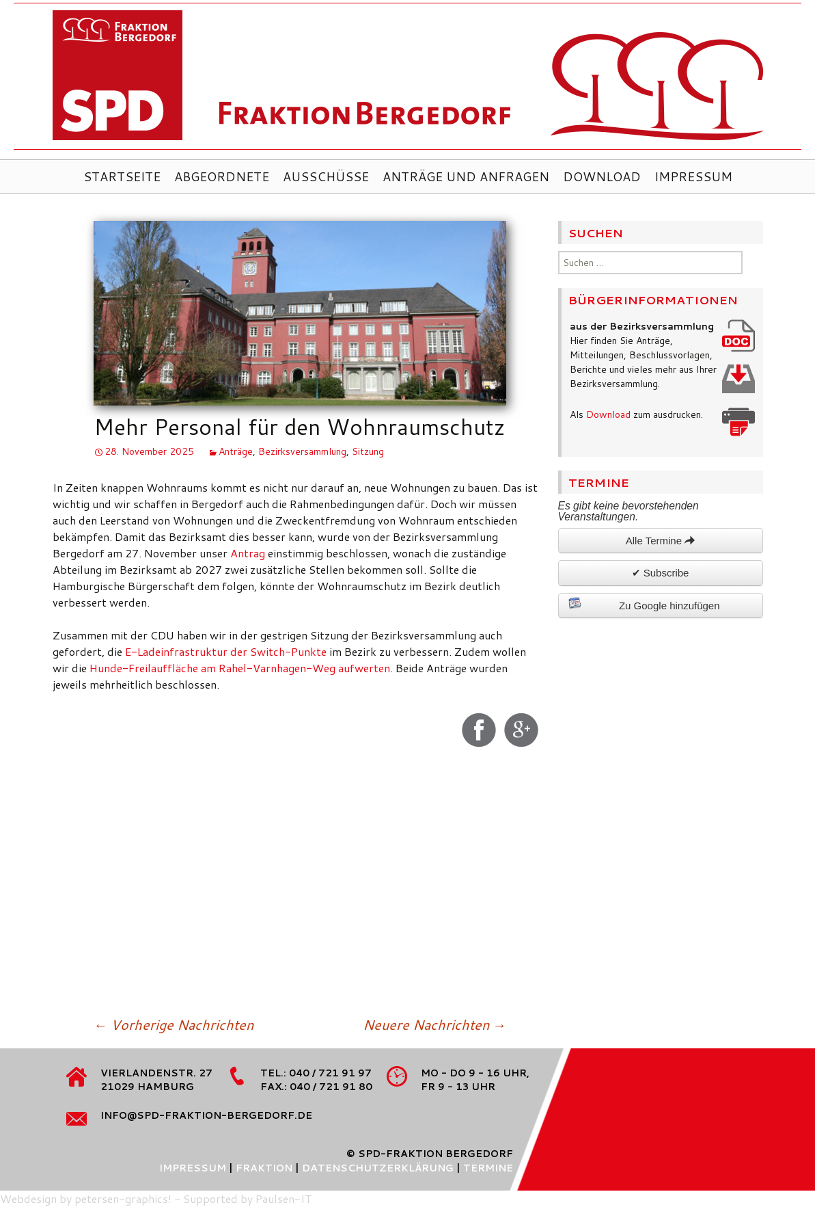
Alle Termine (660, 540)
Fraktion (264, 1168)
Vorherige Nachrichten (173, 1024)
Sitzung (368, 451)
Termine (488, 1168)
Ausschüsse (326, 176)
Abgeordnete (221, 176)
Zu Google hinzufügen (644, 603)
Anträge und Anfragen (466, 176)
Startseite (122, 176)
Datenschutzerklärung (378, 1168)
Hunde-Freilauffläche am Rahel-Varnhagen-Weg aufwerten (239, 668)
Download (602, 176)
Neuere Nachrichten (434, 1024)
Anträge (236, 451)
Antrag (249, 553)
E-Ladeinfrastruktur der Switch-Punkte (226, 651)
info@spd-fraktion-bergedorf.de (206, 1115)
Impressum (693, 176)
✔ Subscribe (660, 573)
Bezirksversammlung (302, 451)
